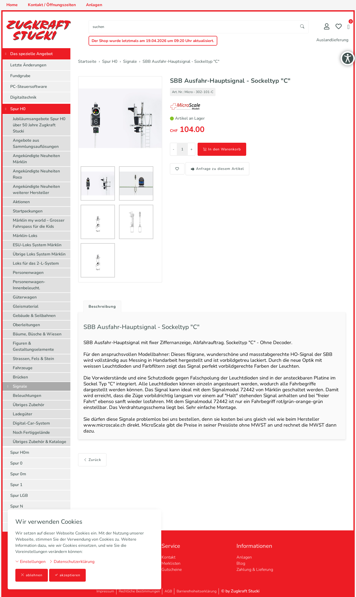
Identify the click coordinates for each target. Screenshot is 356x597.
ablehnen (31, 575)
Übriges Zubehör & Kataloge (39, 442)
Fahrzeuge (23, 368)
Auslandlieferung (332, 40)
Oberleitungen (26, 325)
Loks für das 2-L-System (36, 263)
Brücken (20, 377)
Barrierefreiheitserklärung (197, 591)
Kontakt (168, 557)
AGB (168, 591)
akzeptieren (68, 575)
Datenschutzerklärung (71, 561)
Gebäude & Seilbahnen (34, 315)
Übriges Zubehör (28, 405)
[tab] (101, 305)
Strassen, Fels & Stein (33, 359)
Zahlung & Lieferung (254, 569)
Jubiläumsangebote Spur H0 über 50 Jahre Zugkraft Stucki (39, 125)
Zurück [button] (92, 469)
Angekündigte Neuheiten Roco (36, 174)
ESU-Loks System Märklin (37, 245)
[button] (348, 27)
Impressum (105, 591)
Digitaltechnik (23, 97)
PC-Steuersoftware (28, 86)
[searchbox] (193, 26)
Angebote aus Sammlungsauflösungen (36, 143)
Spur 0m (18, 474)
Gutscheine (171, 569)
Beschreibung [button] (103, 307)
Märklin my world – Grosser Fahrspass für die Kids (38, 223)
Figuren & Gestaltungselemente (33, 346)
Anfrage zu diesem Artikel (217, 168)
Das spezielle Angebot (31, 54)
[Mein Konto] (326, 27)
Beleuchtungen (27, 395)
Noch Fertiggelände (31, 432)
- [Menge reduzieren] (173, 149)
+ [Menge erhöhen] (191, 149)
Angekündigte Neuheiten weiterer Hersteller (36, 189)
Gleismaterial (25, 306)
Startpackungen (27, 211)
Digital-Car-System (31, 423)
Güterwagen (25, 297)
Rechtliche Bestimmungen (139, 591)
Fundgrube (20, 76)
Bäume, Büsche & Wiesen (37, 334)
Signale (20, 386)
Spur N (16, 506)
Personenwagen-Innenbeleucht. (29, 285)
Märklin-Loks (25, 236)
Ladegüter (22, 414)
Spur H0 (18, 109)
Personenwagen (28, 272)
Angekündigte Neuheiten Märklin (36, 159)
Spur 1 (16, 485)
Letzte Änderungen (28, 65)
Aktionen (21, 202)
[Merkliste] (339, 27)
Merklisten (170, 563)
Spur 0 (16, 463)
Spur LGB (19, 495)
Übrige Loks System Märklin (39, 254)
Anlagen (244, 557)
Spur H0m (19, 452)
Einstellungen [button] (30, 561)
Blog (240, 563)
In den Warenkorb (222, 149)
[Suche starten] (302, 26)
